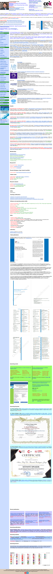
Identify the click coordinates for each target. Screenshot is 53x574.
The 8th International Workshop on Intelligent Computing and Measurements (40, 368)
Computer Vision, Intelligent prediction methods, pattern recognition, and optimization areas (31, 42)
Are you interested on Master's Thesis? (43, 537)
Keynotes (2, 75)
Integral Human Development (3, 73)
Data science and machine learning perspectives (29, 446)
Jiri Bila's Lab (12, 231)
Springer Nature (24, 50)
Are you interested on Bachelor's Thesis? (27, 537)
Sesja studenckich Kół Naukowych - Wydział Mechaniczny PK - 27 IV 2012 (29, 134)
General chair (2, 86)
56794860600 (19, 167)
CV (29, 569)
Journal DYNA (43, 40)
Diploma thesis (23, 570)
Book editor (2, 55)
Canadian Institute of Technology (40, 447)
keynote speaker (13, 45)
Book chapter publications (42, 569)
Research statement (4, 44)
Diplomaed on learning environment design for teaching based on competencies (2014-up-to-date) (26, 199)
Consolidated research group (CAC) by (31, 117)
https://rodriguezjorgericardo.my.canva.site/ (14, 20)
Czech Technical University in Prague (35, 5)
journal (29, 44)
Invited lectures (3, 79)
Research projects (15, 18)
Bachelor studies (3, 92)
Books (1, 53)
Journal (1, 48)
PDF (33, 401)
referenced (16, 46)
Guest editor (2, 85)
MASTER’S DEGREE (21, 80)
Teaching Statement (4, 66)
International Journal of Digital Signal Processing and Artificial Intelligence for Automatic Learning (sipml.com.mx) (40, 385)
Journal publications (34, 569)
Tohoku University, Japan (33, 10)
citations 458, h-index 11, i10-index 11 (22, 176)
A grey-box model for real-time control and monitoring (30, 529)
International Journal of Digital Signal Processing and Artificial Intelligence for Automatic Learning (41, 382)
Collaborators (17, 569)
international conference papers (37, 44)
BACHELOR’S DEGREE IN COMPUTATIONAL (25, 89)
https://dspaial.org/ (3, 121)
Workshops (2, 80)
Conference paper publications (9, 570)
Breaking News (3, 39)
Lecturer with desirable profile (43, 112)
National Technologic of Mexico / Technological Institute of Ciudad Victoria (35, 1)
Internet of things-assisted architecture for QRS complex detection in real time (17, 520)
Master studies (3, 94)
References (2, 98)
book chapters (25, 44)
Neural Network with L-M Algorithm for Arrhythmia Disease (31, 521)
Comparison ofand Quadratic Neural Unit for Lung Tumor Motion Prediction (29, 137)
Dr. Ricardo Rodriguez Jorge (18, 183)
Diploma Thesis (3, 61)
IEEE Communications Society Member (17, 157)
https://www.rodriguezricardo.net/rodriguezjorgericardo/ (15, 22)
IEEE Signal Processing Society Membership (17, 154)
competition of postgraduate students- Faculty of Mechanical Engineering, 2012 (30, 132)
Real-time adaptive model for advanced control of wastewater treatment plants (35, 408)
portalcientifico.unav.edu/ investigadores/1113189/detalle (16, 8)
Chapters (2, 50)
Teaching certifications (4, 70)
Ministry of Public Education (14, 56)
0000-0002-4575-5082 (18, 166)
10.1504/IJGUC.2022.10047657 (15, 515)
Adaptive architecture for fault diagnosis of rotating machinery (44, 513)
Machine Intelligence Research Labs (16, 232)
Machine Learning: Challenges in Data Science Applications (31, 480)
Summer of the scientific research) (34, 98)
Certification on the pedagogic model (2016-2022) (18, 196)
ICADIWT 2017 (17, 49)
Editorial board (3, 83)
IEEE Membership (13, 153)
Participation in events (4, 90)
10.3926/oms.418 (45, 28)
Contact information (4, 104)
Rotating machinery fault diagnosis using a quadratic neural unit (17, 514)
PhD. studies (2, 96)
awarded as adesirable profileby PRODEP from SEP (31, 121)
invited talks (42, 45)
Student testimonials (4, 101)
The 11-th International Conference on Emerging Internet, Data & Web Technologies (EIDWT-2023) (31, 414)
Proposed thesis (29, 570)
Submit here (2, 122)
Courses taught (17, 570)
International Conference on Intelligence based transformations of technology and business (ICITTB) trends (31, 447)
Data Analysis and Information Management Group (15, 21)
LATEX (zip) (39, 401)
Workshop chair (3, 88)
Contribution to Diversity (3, 68)
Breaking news (26, 569)
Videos (1, 37)
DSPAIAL (40, 52)
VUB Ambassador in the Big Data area (35, 108)
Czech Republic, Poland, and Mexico (22, 47)
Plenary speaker (3, 77)
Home (1, 31)
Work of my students (4, 64)
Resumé (1, 42)
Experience (2, 59)
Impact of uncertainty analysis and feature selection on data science (34, 413)
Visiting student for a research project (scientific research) (30, 71)
